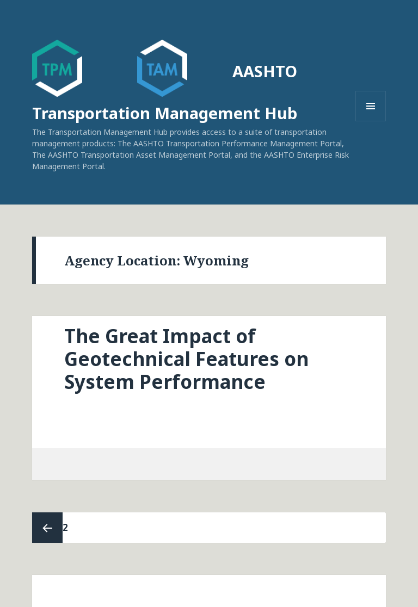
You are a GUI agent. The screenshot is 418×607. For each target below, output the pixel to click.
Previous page (47, 527)
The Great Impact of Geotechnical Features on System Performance (186, 358)
